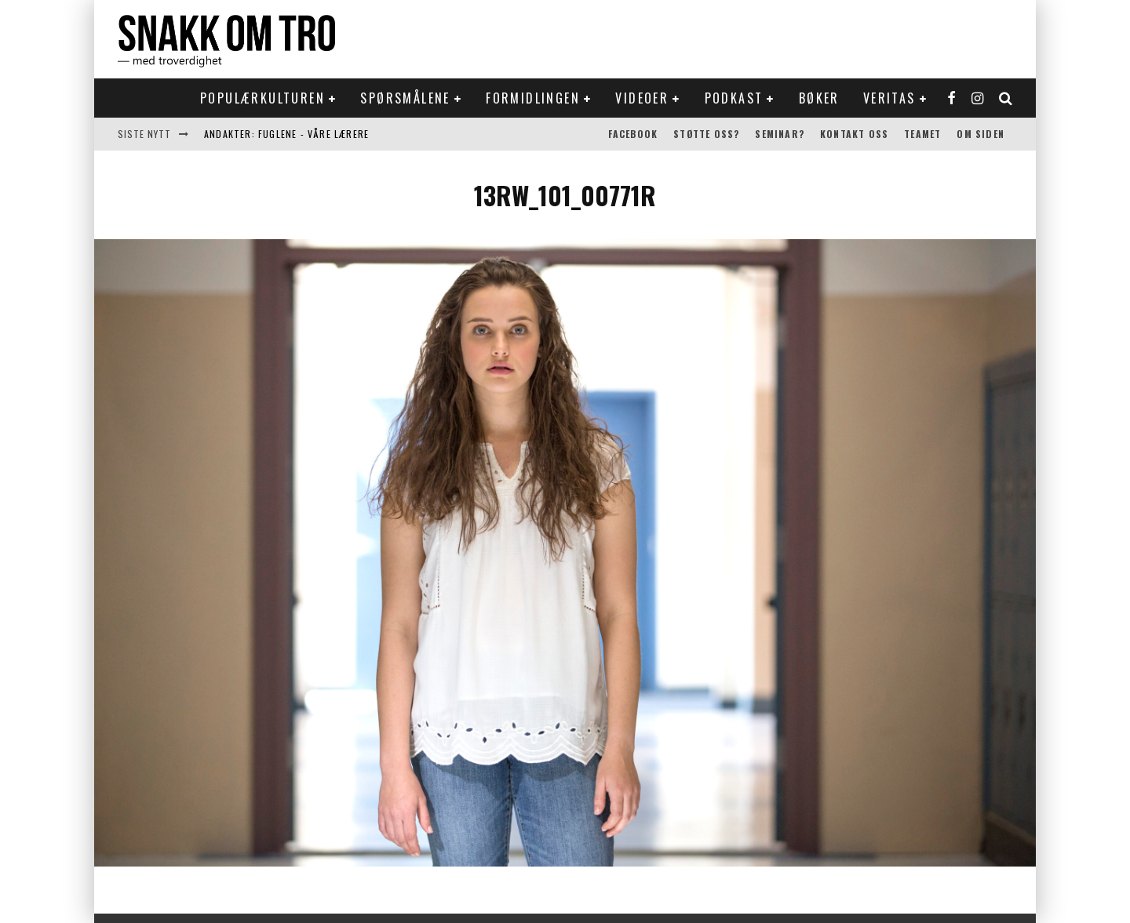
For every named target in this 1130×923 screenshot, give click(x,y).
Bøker (819, 98)
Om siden (980, 133)
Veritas (889, 98)
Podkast (734, 98)
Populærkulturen (262, 98)
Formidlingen (533, 98)
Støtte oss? (706, 133)
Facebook (633, 133)
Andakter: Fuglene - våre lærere (286, 133)
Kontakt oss (854, 133)
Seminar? (779, 133)
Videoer (642, 98)
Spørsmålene (405, 98)
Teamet (922, 133)
